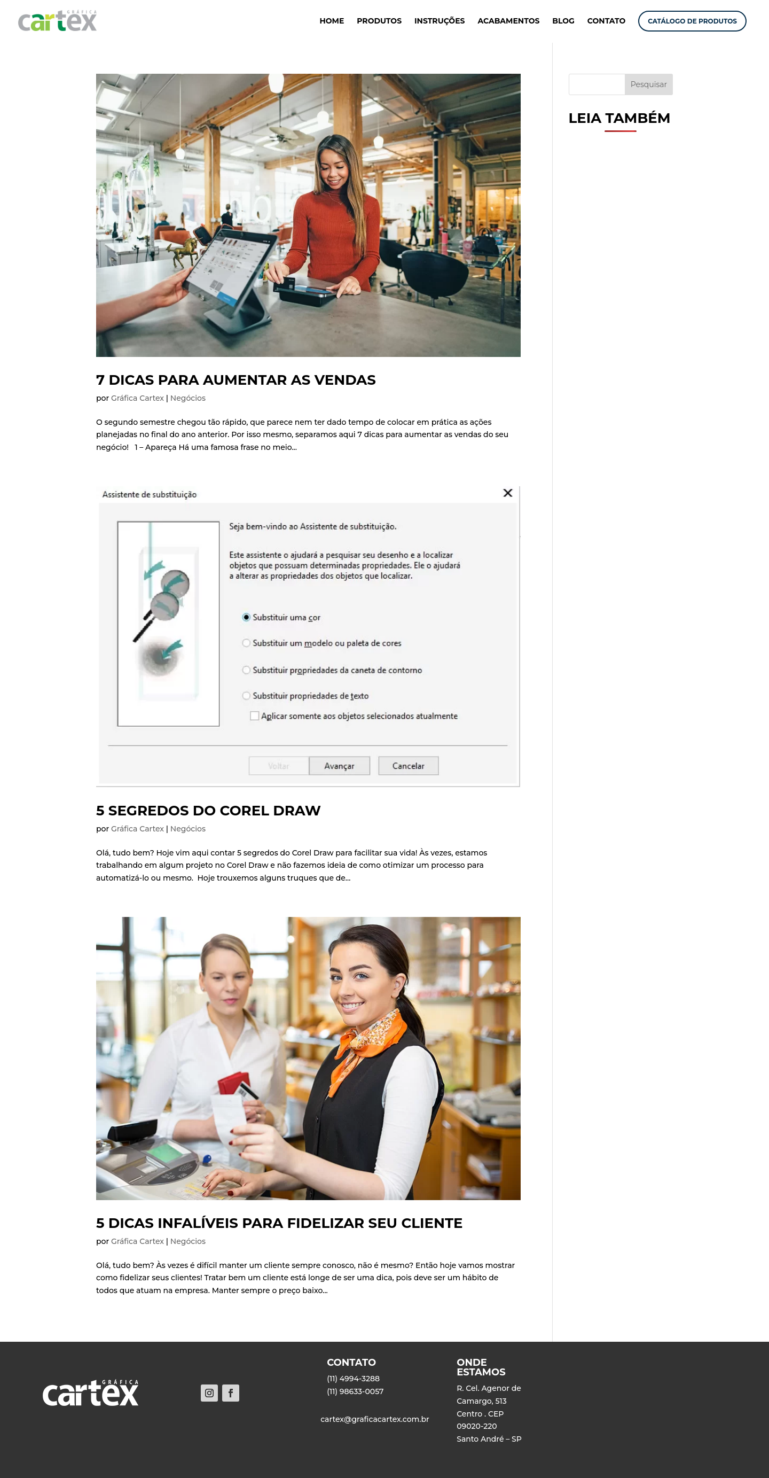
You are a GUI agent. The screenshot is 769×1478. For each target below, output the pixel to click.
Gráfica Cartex (137, 398)
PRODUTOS (379, 21)
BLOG (563, 21)
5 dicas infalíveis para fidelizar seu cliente (279, 1223)
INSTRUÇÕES (439, 21)
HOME (331, 21)
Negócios (188, 398)
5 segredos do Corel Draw (208, 810)
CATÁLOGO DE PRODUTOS (692, 21)
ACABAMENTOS (508, 21)
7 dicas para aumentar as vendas (236, 379)
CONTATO (606, 21)
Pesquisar (649, 84)
